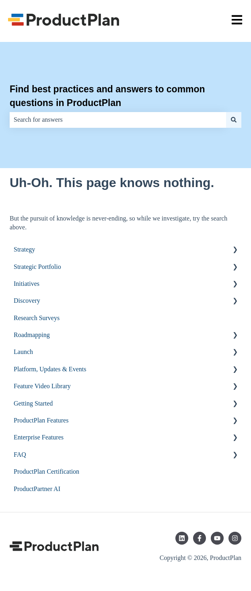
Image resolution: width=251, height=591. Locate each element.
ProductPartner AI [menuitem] (37, 488)
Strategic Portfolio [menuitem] (37, 266)
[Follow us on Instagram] (234, 538)
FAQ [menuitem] (20, 454)
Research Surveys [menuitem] (37, 317)
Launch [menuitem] (23, 351)
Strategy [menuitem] (24, 249)
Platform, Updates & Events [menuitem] (50, 369)
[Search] (233, 119)
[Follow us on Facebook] (199, 538)
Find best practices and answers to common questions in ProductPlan (107, 96)
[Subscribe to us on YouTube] (217, 538)
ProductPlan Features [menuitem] (41, 420)
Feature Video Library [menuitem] (42, 386)
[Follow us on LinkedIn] (181, 538)
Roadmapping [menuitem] (32, 334)
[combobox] (118, 119)
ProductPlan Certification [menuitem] (46, 471)
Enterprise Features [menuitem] (39, 437)
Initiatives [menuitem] (26, 283)
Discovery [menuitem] (27, 300)
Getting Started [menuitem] (33, 403)
